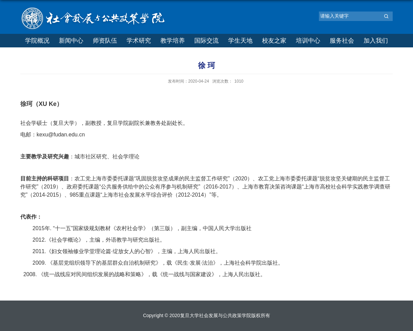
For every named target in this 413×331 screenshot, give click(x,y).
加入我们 (376, 40)
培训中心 (308, 40)
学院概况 (37, 40)
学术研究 (139, 40)
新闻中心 (71, 40)
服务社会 (342, 40)
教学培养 (172, 40)
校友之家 (274, 40)
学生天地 (240, 40)
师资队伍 (105, 40)
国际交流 (206, 40)
